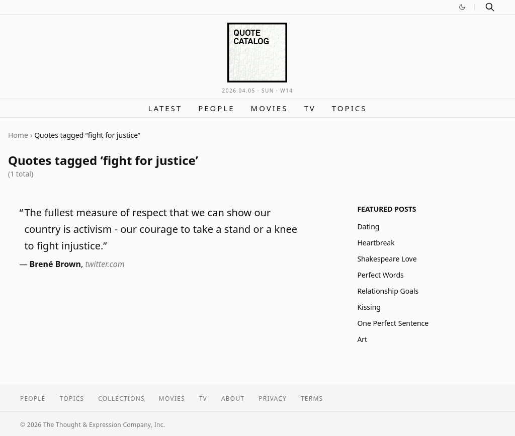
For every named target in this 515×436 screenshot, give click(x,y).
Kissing (369, 307)
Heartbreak (375, 242)
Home (18, 135)
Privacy (273, 398)
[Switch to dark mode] (462, 7)
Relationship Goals (387, 291)
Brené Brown (55, 264)
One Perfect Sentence (392, 323)
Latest (165, 108)
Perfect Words (380, 275)
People (216, 108)
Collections (121, 398)
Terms (312, 398)
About (232, 398)
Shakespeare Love (386, 259)
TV (309, 108)
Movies (269, 108)
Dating (368, 226)
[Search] (490, 7)
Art (362, 339)
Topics (349, 108)
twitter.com (104, 264)
